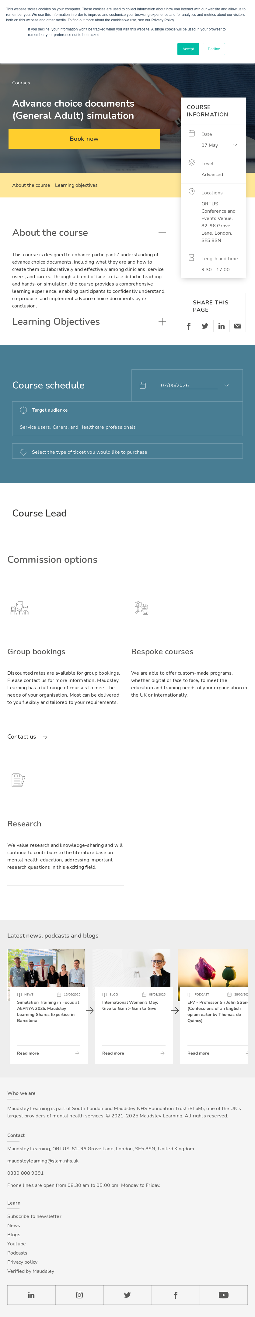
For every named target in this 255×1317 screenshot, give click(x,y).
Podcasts (17, 1253)
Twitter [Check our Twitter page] (127, 1295)
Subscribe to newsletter (34, 1216)
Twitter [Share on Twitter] (205, 326)
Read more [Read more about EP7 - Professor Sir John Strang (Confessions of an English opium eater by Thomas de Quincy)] (198, 1053)
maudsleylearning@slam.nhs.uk (43, 1161)
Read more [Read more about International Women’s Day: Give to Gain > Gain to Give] (113, 1053)
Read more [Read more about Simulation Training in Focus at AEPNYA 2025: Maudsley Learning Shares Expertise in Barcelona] (28, 1053)
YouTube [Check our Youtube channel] (224, 1295)
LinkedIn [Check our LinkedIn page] (31, 1295)
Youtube (16, 1244)
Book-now (84, 139)
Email (237, 326)
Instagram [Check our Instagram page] (79, 1295)
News (13, 1225)
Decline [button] (214, 49)
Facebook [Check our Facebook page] (176, 1295)
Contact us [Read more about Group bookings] (22, 736)
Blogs (13, 1234)
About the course (31, 185)
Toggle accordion (162, 232)
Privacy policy (22, 1262)
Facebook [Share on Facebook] (189, 326)
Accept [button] (188, 49)
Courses (21, 83)
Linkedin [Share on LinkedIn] (221, 326)
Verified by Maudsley (30, 1271)
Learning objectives (76, 185)
